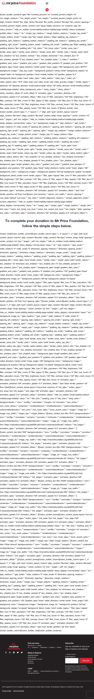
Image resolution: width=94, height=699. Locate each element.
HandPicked (43, 647)
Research (30, 661)
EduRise (52, 647)
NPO (29, 671)
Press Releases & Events (35, 659)
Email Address (70, 657)
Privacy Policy (45, 671)
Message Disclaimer (33, 673)
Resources (31, 663)
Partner (59, 647)
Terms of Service (53, 671)
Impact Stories (32, 657)
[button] (47, 3)
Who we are (31, 645)
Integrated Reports (33, 655)
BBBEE (35, 671)
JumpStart (35, 647)
